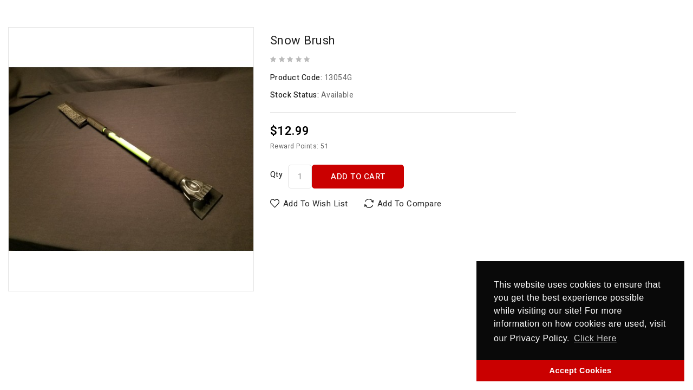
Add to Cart (358, 177)
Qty (276, 174)
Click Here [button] (595, 338)
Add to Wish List (315, 204)
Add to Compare (409, 204)
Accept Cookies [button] (581, 370)
